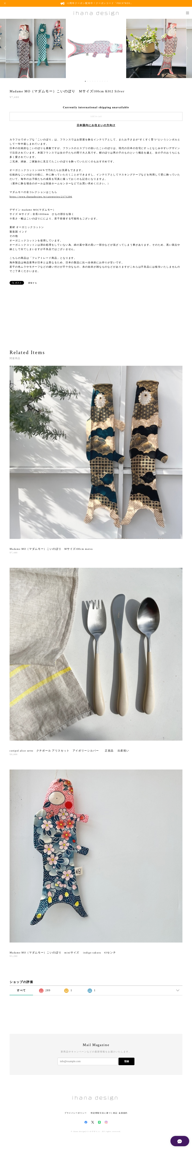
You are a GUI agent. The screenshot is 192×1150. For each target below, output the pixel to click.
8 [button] (102, 81)
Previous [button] (6, 48)
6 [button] (97, 81)
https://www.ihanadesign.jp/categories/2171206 (41, 196)
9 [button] (104, 81)
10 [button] (107, 81)
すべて (21, 990)
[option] (96, 48)
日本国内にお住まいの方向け (96, 125)
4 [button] (92, 81)
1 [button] (85, 81)
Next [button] (186, 48)
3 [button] (90, 81)
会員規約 (123, 1113)
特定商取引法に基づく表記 (104, 1113)
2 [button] (87, 81)
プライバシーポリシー (75, 1113)
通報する (32, 283)
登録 (126, 1061)
